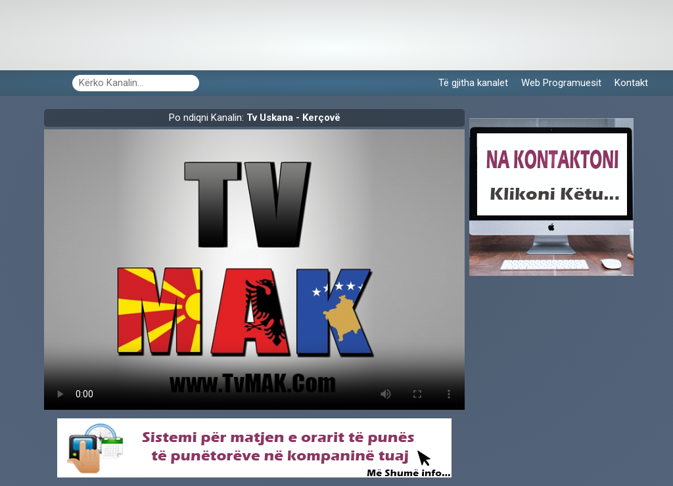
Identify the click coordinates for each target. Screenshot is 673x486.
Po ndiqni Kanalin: (254, 117)
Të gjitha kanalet (473, 83)
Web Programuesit (561, 83)
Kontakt (631, 83)
